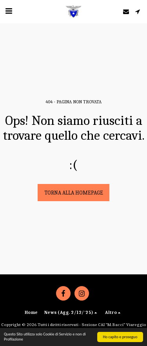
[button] (8, 11)
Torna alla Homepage (73, 192)
